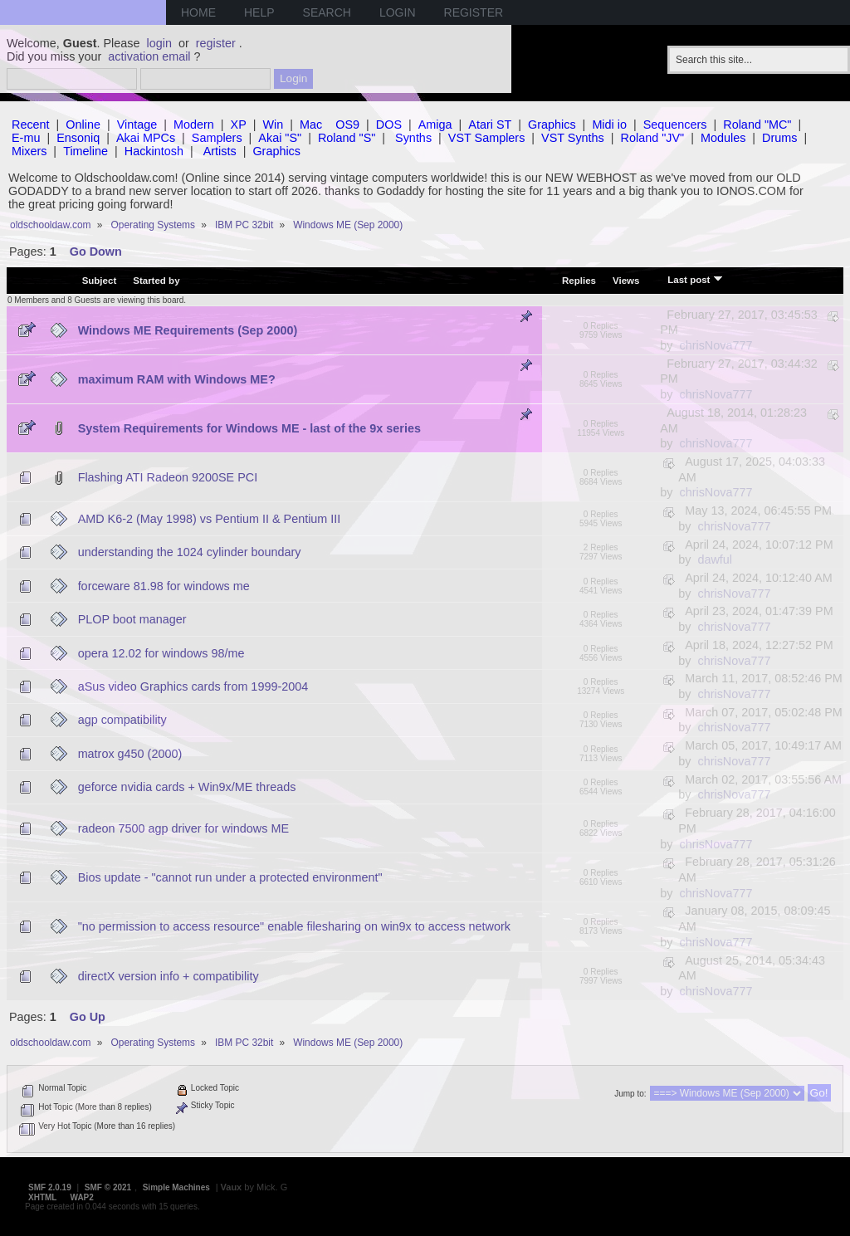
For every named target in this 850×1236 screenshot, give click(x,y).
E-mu (26, 137)
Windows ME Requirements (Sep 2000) (188, 330)
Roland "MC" (757, 124)
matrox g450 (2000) (130, 753)
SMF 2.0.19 (49, 1187)
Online (83, 124)
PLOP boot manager (132, 619)
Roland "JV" (653, 137)
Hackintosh (154, 151)
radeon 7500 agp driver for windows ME (183, 828)
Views (626, 281)
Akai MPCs (145, 137)
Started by (156, 281)
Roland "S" (346, 137)
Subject (99, 281)
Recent (31, 124)
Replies (579, 281)
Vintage (137, 124)
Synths (413, 137)
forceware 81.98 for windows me (164, 586)
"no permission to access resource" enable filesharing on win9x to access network (294, 926)
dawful (714, 559)
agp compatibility (122, 719)
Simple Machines (176, 1187)
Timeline (85, 151)
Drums (779, 137)
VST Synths (572, 137)
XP (239, 124)
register (216, 43)
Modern (193, 124)
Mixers (29, 151)
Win (273, 124)
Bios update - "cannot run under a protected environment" (230, 877)
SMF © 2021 (108, 1187)
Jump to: (630, 1093)
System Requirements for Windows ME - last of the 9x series (249, 428)
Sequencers (675, 124)
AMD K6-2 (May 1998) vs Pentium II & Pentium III (209, 518)
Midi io (609, 124)
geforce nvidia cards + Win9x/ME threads (187, 787)
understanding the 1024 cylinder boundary (189, 552)
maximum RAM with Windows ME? (177, 379)
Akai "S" (279, 137)
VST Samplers (486, 137)
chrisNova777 (715, 345)
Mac (311, 124)
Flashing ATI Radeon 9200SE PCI (168, 477)
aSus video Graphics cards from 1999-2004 (193, 686)
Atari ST (489, 124)
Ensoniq (78, 137)
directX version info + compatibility (168, 976)
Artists (220, 151)
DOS (389, 124)
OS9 (347, 124)
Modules (723, 137)
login (159, 43)
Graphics (552, 124)
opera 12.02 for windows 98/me (161, 653)
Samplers (217, 137)
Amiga (435, 124)
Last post (694, 279)
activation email (149, 56)
